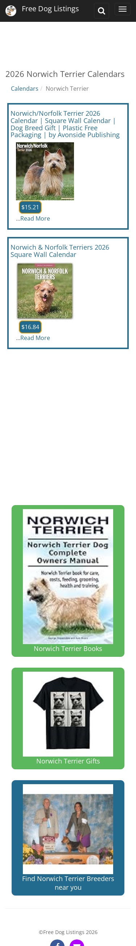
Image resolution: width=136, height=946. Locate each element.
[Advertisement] (68, 40)
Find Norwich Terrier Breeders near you (68, 838)
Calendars (24, 89)
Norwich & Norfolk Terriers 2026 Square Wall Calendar (60, 251)
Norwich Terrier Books (68, 581)
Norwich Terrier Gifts (68, 718)
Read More (35, 218)
